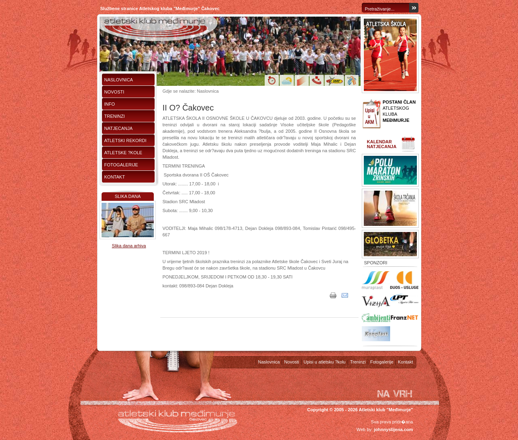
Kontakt (114, 176)
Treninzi (114, 116)
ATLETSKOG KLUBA (399, 111)
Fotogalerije (121, 164)
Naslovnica (118, 79)
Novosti (114, 91)
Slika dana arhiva (129, 245)
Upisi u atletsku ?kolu (325, 361)
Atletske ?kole (123, 152)
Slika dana (127, 196)
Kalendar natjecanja (382, 144)
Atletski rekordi (125, 140)
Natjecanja (118, 128)
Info (109, 104)
